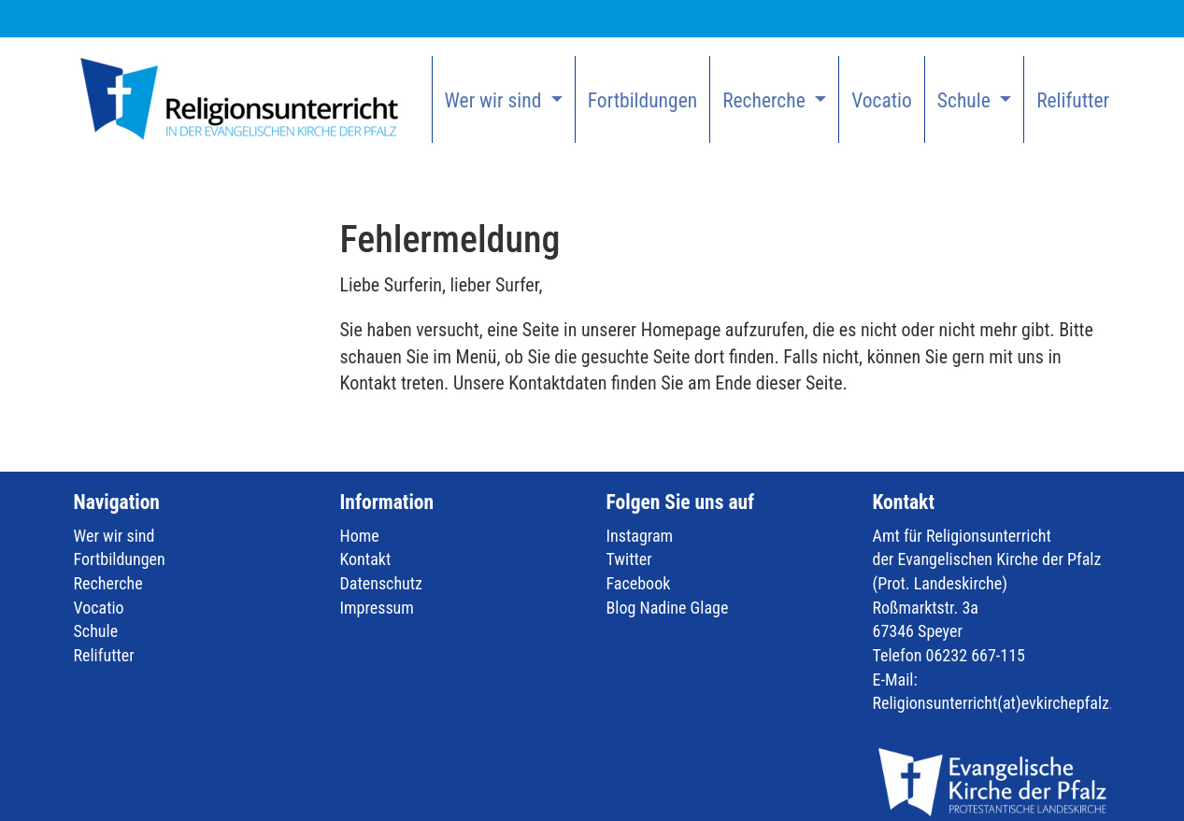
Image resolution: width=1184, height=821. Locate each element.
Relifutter (1072, 100)
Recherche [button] (766, 100)
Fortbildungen (642, 100)
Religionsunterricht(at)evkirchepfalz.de (1002, 703)
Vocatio (881, 100)
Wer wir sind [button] (496, 100)
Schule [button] (966, 100)
